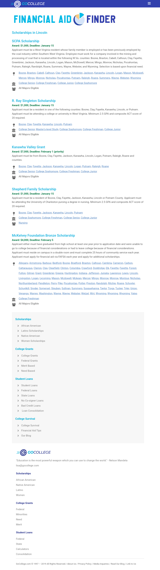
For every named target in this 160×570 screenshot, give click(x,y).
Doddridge (99, 268)
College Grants (26, 355)
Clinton (64, 268)
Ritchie (112, 283)
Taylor (103, 288)
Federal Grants (26, 360)
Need (19, 519)
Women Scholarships (30, 340)
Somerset (44, 288)
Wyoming (135, 77)
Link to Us (131, 564)
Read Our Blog (118, 564)
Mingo (31, 77)
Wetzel (85, 293)
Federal (20, 509)
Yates (134, 293)
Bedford (56, 263)
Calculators (22, 549)
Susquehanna (91, 288)
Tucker (119, 288)
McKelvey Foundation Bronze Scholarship (43, 235)
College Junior (66, 83)
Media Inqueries (101, 564)
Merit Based (25, 365)
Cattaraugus (26, 268)
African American (28, 325)
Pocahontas (63, 77)
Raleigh (85, 77)
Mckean (77, 278)
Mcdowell (137, 72)
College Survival (27, 425)
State (19, 543)
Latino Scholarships (29, 330)
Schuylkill (24, 288)
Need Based (25, 370)
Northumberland (28, 283)
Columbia (75, 268)
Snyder (34, 288)
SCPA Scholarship (25, 41)
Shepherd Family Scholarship (34, 189)
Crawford (86, 268)
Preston (90, 283)
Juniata (104, 273)
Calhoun (49, 72)
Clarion (38, 268)
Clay (57, 72)
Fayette (65, 72)
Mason (127, 72)
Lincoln (110, 72)
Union (133, 288)
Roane (94, 77)
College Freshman (46, 83)
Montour (124, 278)
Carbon (128, 263)
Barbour (46, 263)
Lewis (125, 273)
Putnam (75, 77)
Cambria (107, 263)
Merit (19, 524)
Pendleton (44, 283)
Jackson (88, 72)
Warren (34, 293)
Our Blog (23, 435)
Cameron (118, 263)
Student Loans (26, 385)
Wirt (92, 293)
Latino (19, 490)
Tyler (126, 288)
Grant (38, 273)
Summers (104, 77)
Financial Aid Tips (28, 430)
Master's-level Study (47, 129)
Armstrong (35, 263)
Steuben (56, 288)
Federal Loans (26, 390)
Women (20, 495)
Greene (59, 273)
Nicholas (51, 77)
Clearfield (54, 268)
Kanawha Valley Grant (28, 147)
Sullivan (66, 288)
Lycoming (45, 278)
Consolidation (24, 554)
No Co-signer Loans (29, 400)
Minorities (21, 514)
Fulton (22, 273)
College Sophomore (86, 83)
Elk (107, 268)
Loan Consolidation (29, 410)
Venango (24, 293)
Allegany (23, 263)
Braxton (31, 72)
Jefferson (93, 273)
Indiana (83, 273)
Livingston (24, 278)
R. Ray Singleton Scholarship (34, 101)
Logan (118, 72)
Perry (54, 283)
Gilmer (30, 273)
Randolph (101, 283)
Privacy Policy (84, 564)
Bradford (76, 263)
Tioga (111, 288)
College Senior (27, 83)
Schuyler (130, 283)
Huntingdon (71, 273)
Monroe (40, 77)
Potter (81, 283)
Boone (22, 72)
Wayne (115, 77)
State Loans (25, 395)
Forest (132, 268)
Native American (27, 335)
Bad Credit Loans (28, 405)
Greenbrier (76, 72)
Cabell (40, 72)
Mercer (22, 77)
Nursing (23, 222)
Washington (45, 293)
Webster (124, 77)
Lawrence (115, 273)
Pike (60, 283)
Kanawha (99, 72)
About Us (71, 564)
